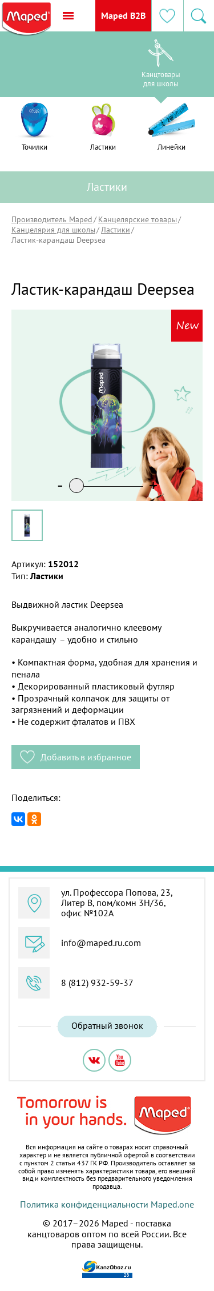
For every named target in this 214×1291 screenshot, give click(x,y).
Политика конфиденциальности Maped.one (107, 1204)
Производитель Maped (51, 219)
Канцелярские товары (137, 219)
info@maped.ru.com (101, 942)
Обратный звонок (107, 1025)
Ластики (115, 229)
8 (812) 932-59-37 (97, 982)
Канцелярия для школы (53, 229)
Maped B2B (122, 15)
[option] (53, 67)
